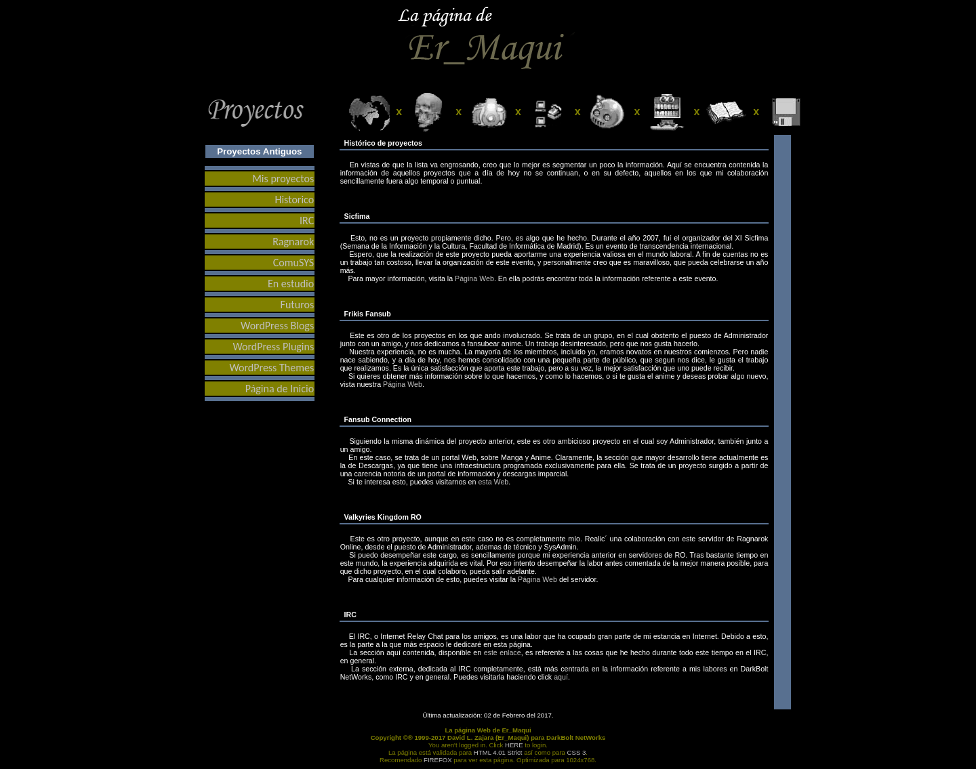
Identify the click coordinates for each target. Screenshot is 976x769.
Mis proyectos (283, 178)
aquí (561, 677)
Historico (294, 199)
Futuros (297, 304)
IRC (307, 220)
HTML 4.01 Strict (498, 752)
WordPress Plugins (273, 346)
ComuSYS (293, 262)
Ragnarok (293, 241)
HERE (514, 745)
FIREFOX (438, 760)
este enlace (502, 652)
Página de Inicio (279, 388)
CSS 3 (576, 752)
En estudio (291, 283)
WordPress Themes (272, 367)
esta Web (493, 482)
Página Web (474, 278)
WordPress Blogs (277, 325)
